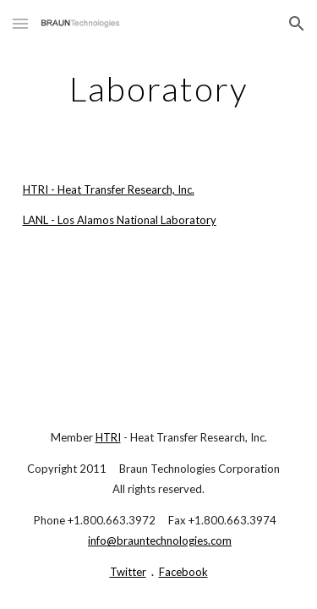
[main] (159, 88)
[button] (20, 23)
